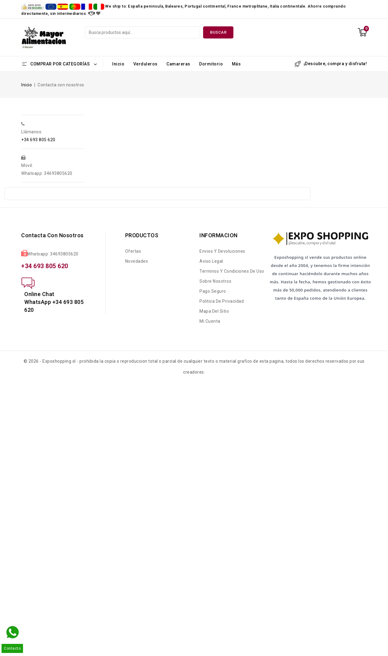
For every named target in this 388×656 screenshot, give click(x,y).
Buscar (218, 32)
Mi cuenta (209, 321)
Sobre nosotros (215, 281)
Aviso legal (211, 261)
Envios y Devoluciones (222, 251)
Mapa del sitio (214, 311)
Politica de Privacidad (221, 301)
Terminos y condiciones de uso (231, 271)
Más (236, 64)
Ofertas (133, 251)
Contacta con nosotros (52, 235)
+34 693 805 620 (38, 139)
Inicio (118, 64)
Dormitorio (211, 64)
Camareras (178, 64)
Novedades (136, 261)
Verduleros (145, 64)
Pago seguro (212, 291)
